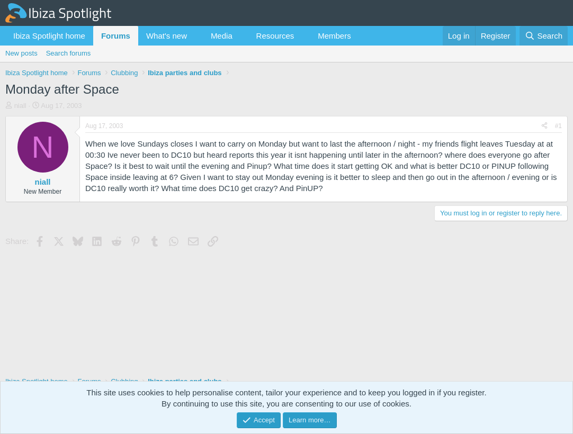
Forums (115, 35)
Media (221, 35)
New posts (21, 53)
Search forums (68, 53)
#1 (558, 126)
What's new (166, 35)
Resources (275, 35)
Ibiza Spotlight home (49, 35)
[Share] (544, 126)
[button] (195, 36)
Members (334, 35)
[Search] (544, 36)
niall (20, 106)
